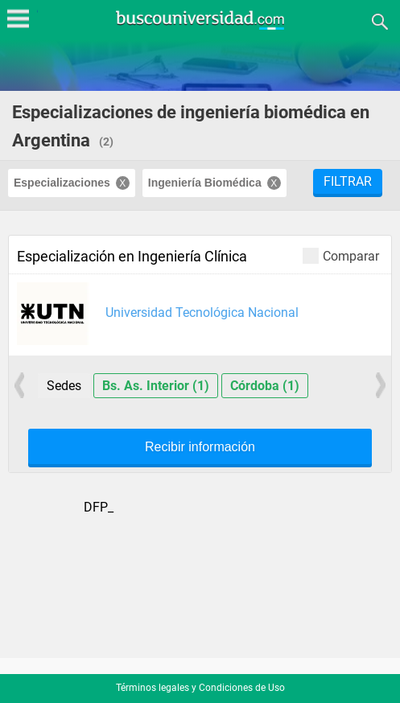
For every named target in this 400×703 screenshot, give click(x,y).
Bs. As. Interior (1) (155, 385)
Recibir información (200, 447)
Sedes (64, 385)
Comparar (341, 255)
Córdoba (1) (264, 385)
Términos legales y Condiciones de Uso (200, 687)
